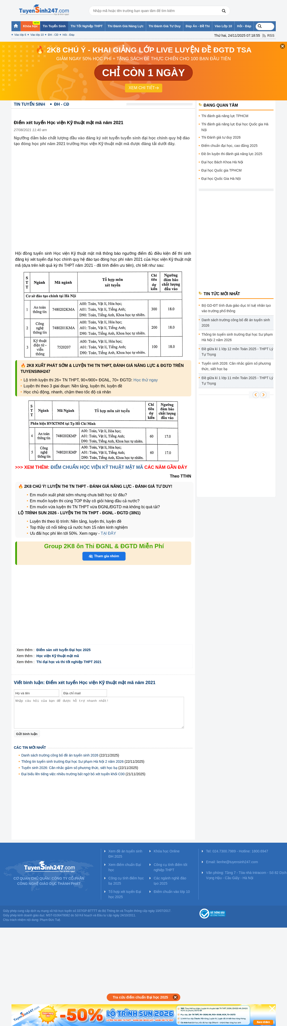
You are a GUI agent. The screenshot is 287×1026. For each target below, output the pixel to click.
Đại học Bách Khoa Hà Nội (222, 162)
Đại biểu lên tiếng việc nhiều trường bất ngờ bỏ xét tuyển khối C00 (73, 774)
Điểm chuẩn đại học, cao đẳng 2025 (229, 146)
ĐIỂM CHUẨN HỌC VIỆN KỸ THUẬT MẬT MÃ (97, 467)
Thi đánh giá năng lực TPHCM (225, 116)
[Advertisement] (103, 610)
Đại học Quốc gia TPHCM (221, 170)
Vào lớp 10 (37, 34)
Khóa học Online (167, 851)
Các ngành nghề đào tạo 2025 (170, 880)
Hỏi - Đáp (68, 34)
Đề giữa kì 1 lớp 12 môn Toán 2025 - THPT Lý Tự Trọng (237, 351)
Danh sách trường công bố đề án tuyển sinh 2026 (59, 755)
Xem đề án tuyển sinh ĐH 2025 (125, 853)
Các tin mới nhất (30, 748)
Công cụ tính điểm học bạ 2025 (126, 880)
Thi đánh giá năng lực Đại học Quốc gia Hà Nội (235, 127)
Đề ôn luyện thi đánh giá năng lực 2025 (232, 154)
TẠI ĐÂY (108, 533)
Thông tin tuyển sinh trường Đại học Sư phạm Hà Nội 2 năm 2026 (72, 762)
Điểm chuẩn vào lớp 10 (172, 892)
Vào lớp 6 (20, 34)
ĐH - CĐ (53, 34)
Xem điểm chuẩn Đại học (124, 867)
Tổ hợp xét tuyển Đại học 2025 (124, 894)
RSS (271, 35)
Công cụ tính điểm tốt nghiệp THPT (170, 867)
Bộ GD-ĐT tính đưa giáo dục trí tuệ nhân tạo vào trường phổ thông (236, 308)
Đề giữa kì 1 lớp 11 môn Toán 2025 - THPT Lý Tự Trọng (237, 380)
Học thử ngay (145, 380)
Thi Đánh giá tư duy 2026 (221, 137)
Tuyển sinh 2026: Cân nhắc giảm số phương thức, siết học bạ (69, 768)
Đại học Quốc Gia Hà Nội (221, 179)
